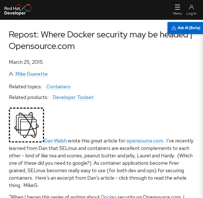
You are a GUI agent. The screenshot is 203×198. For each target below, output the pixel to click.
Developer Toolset (73, 97)
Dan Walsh (55, 141)
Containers (58, 86)
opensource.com (144, 141)
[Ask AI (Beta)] (185, 28)
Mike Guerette (31, 74)
